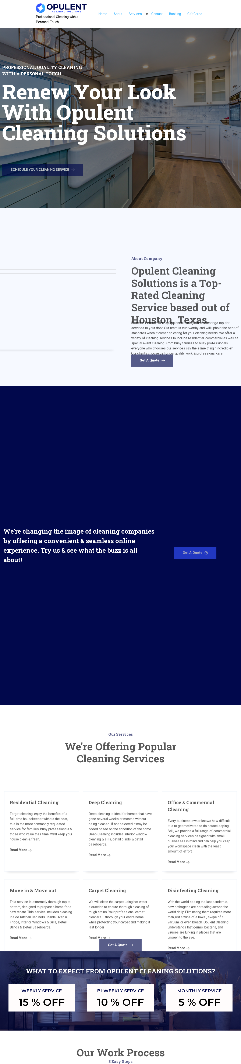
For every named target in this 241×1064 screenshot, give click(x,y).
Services (135, 14)
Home (102, 14)
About (118, 14)
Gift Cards (194, 14)
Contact (157, 14)
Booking (175, 14)
